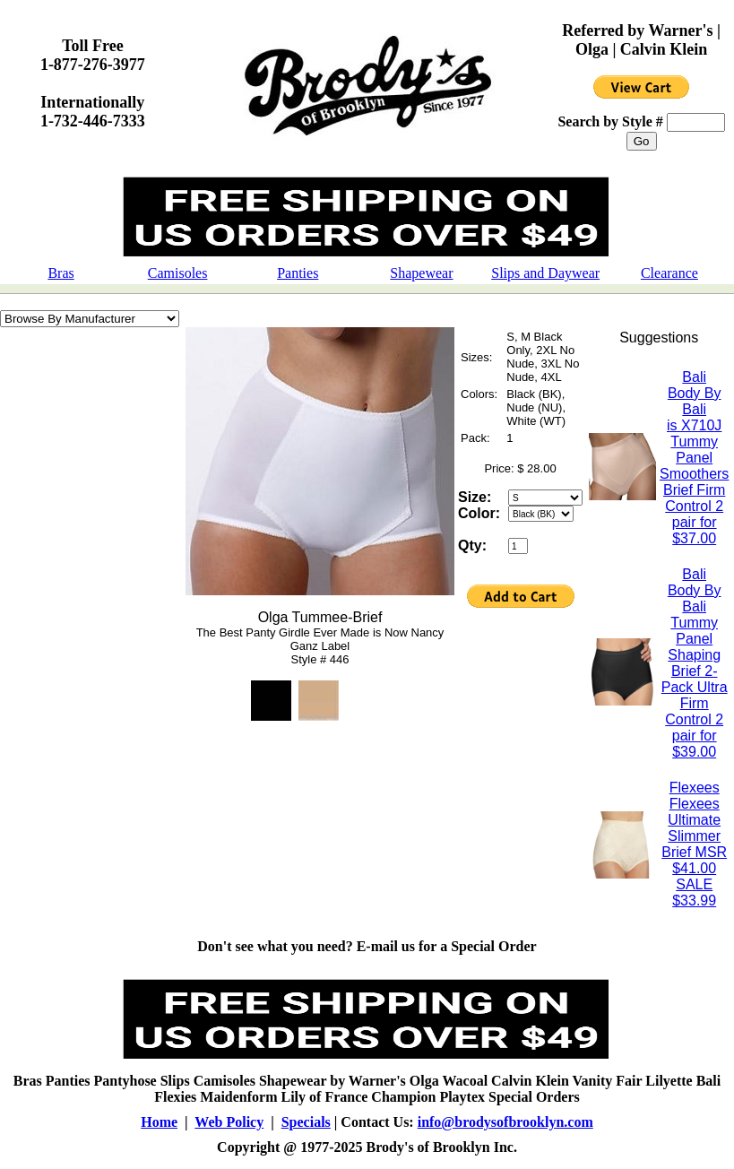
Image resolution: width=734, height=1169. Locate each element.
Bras (60, 273)
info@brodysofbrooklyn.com (505, 1122)
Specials (306, 1122)
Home (159, 1122)
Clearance (669, 273)
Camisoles (178, 273)
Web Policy (228, 1122)
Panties (297, 273)
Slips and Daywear (545, 273)
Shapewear (421, 273)
